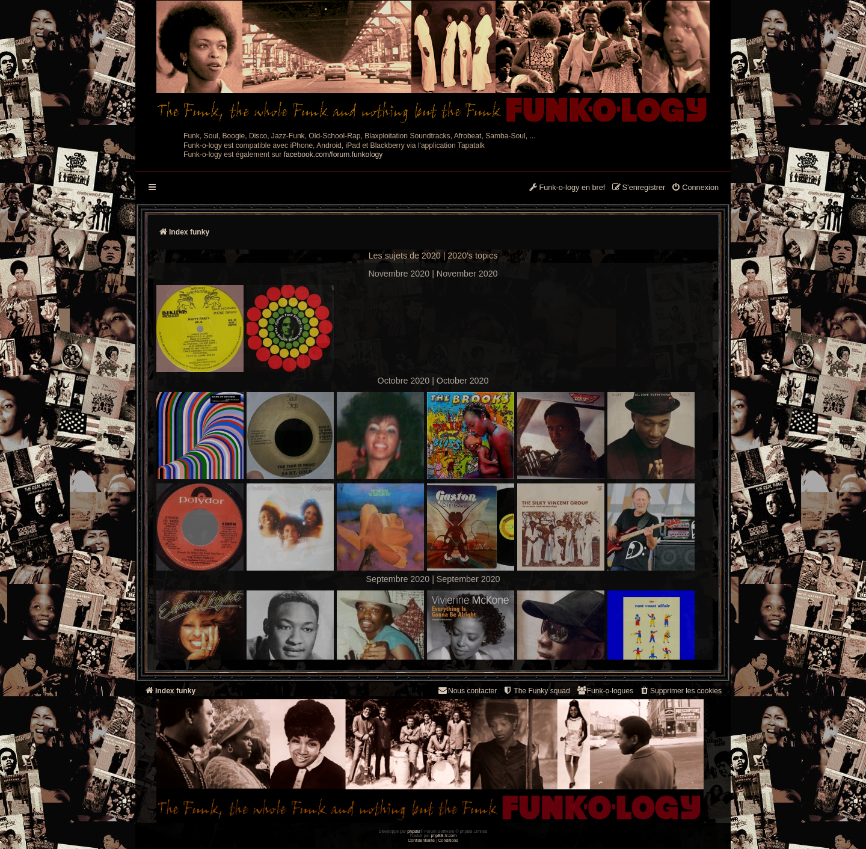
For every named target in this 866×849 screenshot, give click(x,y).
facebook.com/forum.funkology (333, 154)
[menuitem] (695, 188)
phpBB (413, 831)
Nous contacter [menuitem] (467, 690)
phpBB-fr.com (444, 835)
